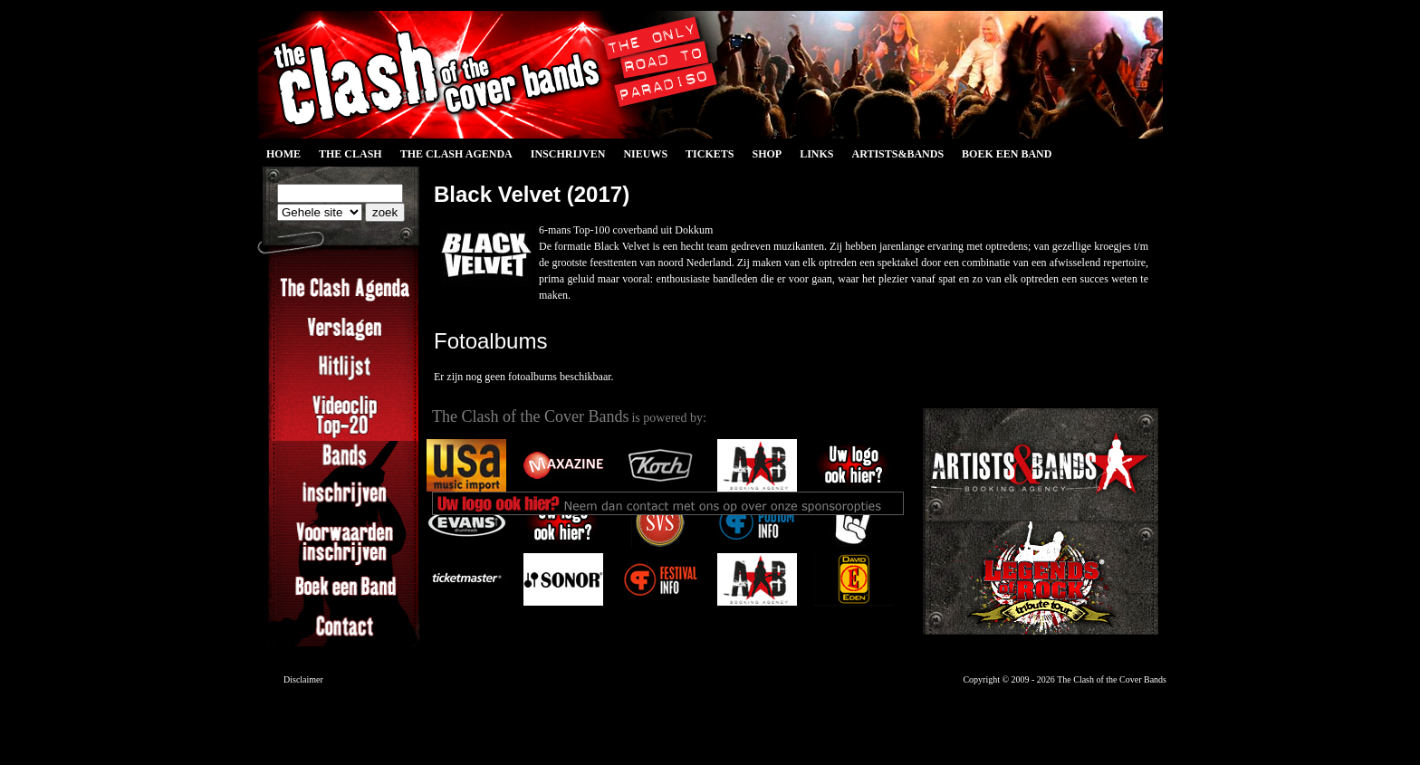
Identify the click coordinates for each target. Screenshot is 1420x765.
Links (816, 154)
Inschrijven (568, 154)
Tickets (710, 154)
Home (283, 154)
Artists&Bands (897, 154)
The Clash (350, 154)
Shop (767, 154)
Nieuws (645, 154)
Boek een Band (1006, 154)
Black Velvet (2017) (531, 194)
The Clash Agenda (456, 154)
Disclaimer (303, 679)
